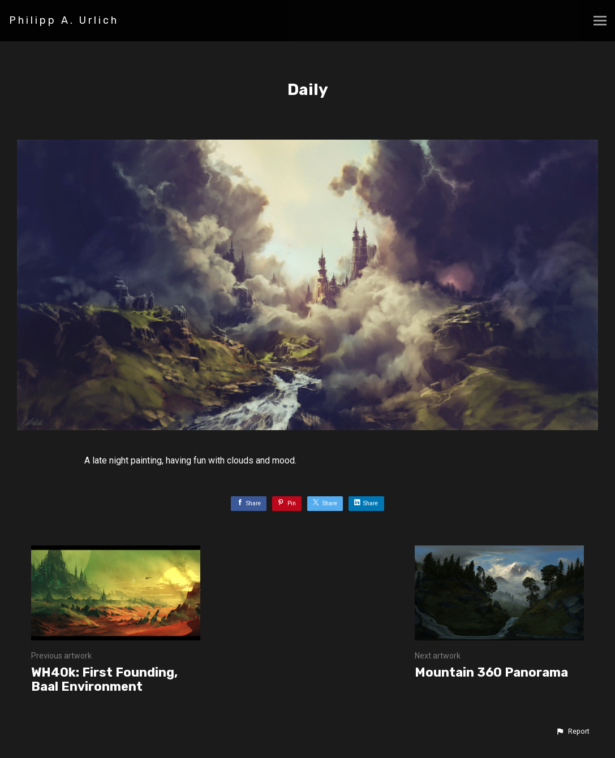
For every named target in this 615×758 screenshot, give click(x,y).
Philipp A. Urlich (64, 20)
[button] (572, 731)
